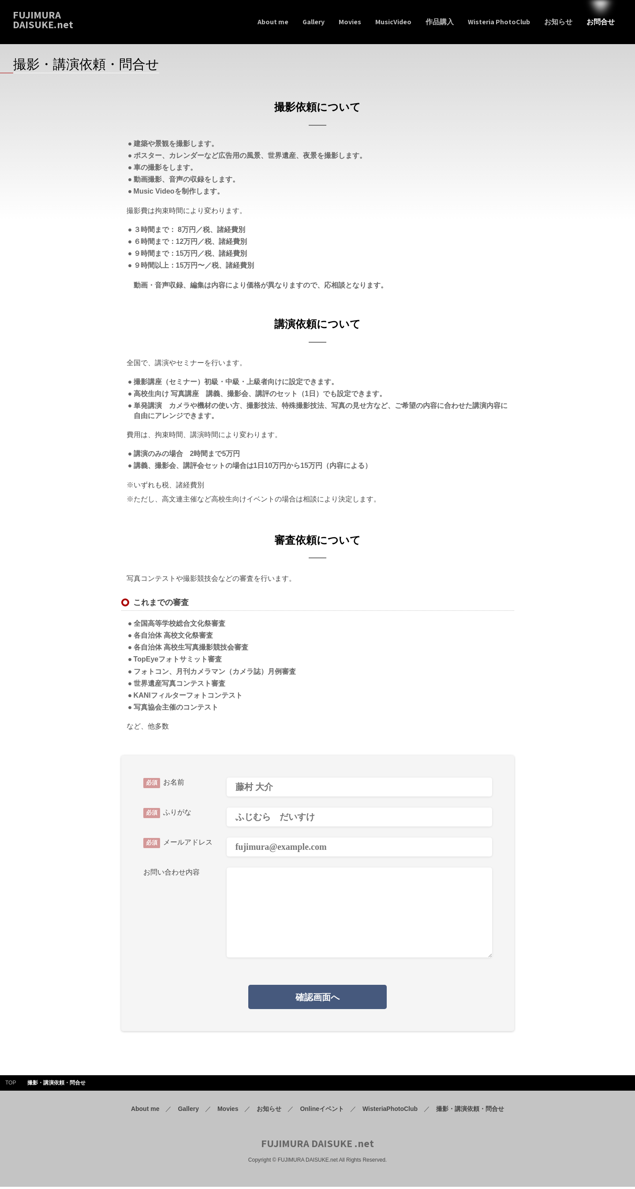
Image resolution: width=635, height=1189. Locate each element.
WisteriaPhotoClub (390, 1110)
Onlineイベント (322, 1110)
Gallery (188, 1110)
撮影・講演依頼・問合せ (470, 1110)
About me (145, 1110)
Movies (227, 1110)
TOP (10, 1085)
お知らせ (269, 1110)
